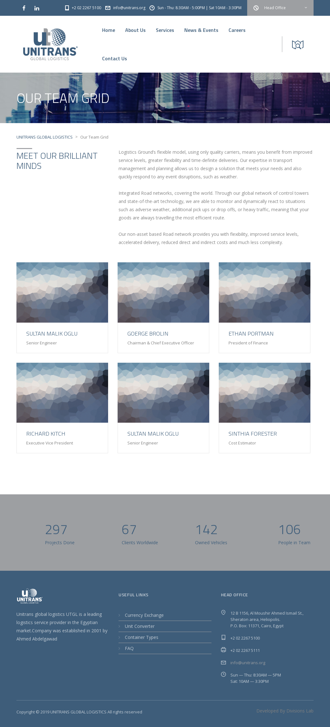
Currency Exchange (144, 615)
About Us (135, 30)
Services (165, 30)
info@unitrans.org (247, 662)
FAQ (129, 648)
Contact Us (114, 58)
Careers (237, 30)
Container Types (141, 637)
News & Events (201, 30)
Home (108, 30)
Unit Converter (140, 626)
